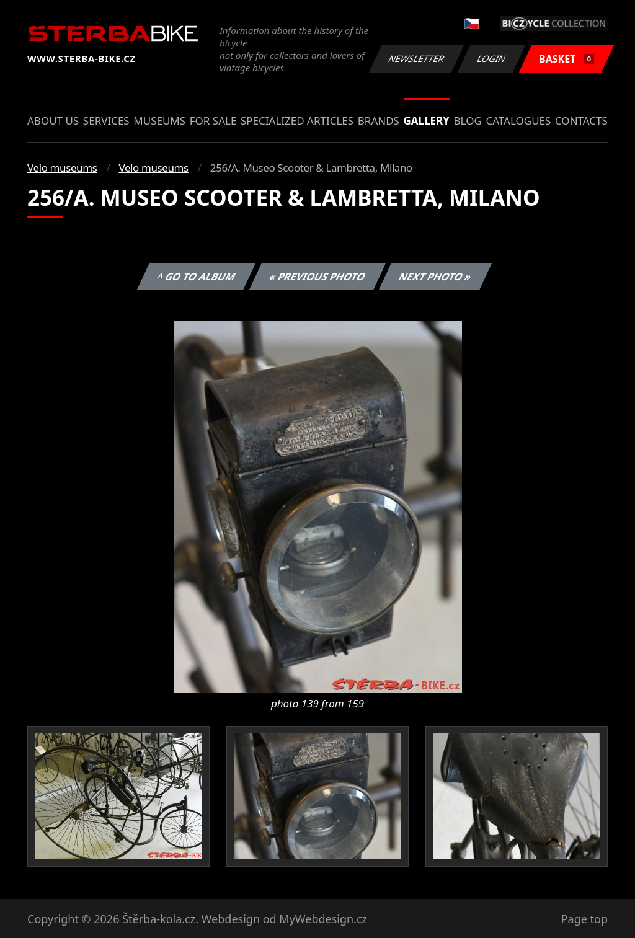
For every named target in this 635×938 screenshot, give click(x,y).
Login (491, 58)
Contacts (581, 120)
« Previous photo (317, 276)
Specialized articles (297, 120)
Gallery (427, 120)
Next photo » (435, 276)
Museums (159, 120)
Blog (468, 120)
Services (106, 120)
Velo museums (62, 168)
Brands (378, 120)
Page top (584, 918)
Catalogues (518, 120)
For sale (213, 120)
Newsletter (416, 58)
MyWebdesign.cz (323, 918)
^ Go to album (196, 276)
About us (53, 120)
